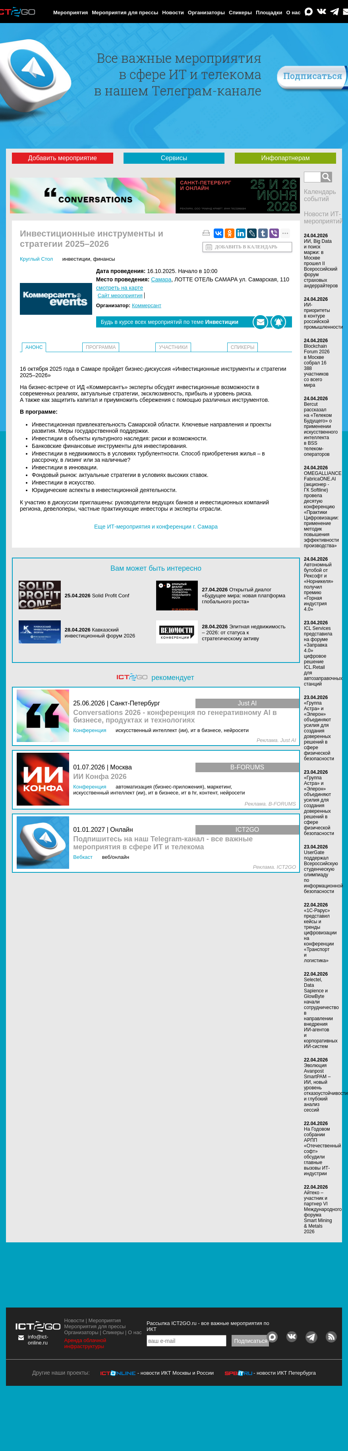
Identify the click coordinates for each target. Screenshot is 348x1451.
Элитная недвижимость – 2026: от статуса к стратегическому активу (244, 632)
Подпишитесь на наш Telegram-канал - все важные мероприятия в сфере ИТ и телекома (163, 843)
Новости (173, 12)
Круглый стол (36, 259)
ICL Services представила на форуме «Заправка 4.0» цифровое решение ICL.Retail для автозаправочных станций (323, 656)
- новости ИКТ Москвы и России (175, 1373)
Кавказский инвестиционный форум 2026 (100, 633)
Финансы (104, 259)
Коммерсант (146, 305)
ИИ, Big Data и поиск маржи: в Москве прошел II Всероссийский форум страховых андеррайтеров (321, 263)
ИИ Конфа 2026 (100, 777)
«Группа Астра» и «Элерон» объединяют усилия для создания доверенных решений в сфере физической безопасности (319, 730)
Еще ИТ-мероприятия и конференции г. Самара (156, 526)
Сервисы (174, 158)
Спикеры (240, 12)
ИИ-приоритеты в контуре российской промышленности (323, 316)
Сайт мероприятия (120, 295)
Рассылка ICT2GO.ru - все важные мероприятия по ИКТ (208, 1326)
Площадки (269, 12)
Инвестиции (76, 259)
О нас (293, 12)
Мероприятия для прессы (125, 12)
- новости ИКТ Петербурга (284, 1373)
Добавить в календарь (246, 247)
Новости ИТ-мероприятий (323, 218)
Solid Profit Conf (110, 596)
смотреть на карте (119, 288)
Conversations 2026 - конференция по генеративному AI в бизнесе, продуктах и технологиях (175, 717)
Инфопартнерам (285, 158)
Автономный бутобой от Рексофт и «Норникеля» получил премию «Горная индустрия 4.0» (318, 587)
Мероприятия (70, 12)
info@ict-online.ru (38, 1340)
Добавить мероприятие (62, 158)
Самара (161, 279)
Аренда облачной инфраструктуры (85, 1343)
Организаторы (206, 12)
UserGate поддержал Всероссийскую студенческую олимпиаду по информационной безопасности (323, 872)
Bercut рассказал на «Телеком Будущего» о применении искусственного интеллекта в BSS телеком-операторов (321, 429)
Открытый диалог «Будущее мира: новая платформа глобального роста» (243, 595)
